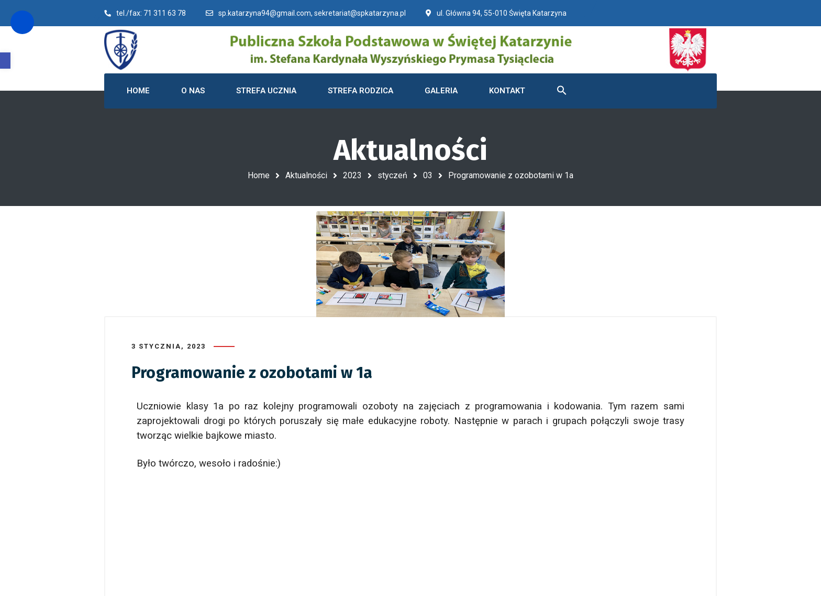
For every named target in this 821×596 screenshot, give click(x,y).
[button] (5, 60)
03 (427, 175)
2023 (352, 175)
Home (259, 175)
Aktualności (306, 175)
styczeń (392, 175)
